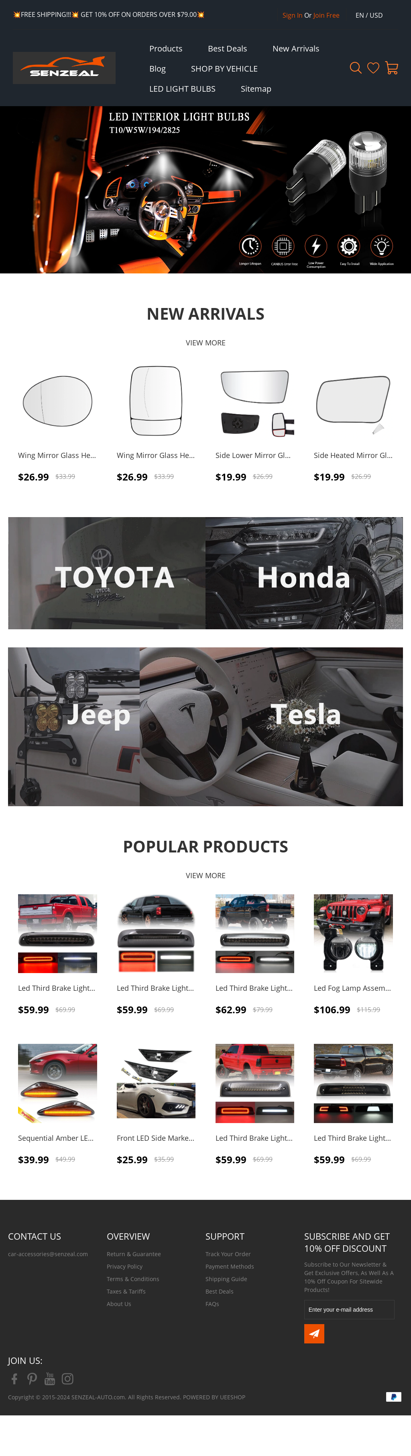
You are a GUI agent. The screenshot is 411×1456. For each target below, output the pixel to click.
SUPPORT (225, 1236)
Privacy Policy (124, 1266)
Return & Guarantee (134, 1254)
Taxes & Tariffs (126, 1291)
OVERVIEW (128, 1236)
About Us (119, 1304)
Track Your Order (228, 1254)
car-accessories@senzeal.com (48, 1254)
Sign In (293, 15)
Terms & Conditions (133, 1279)
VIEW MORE (206, 342)
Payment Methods (230, 1266)
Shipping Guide (226, 1279)
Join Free (326, 15)
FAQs (212, 1304)
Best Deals (220, 1291)
